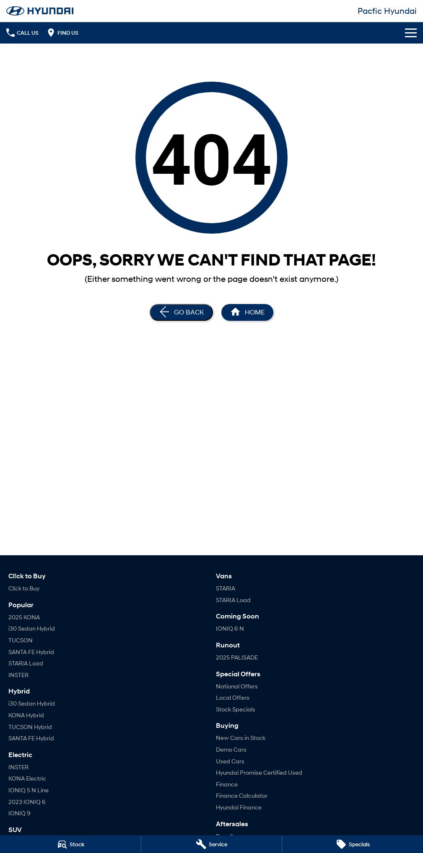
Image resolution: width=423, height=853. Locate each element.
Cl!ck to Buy (23, 588)
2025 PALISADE (237, 657)
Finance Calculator (241, 795)
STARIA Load (25, 663)
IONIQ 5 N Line (28, 790)
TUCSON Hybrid (30, 726)
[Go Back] (181, 312)
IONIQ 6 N (230, 628)
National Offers (237, 686)
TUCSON (20, 640)
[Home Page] (247, 312)
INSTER (18, 674)
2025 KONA (24, 617)
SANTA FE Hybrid (31, 651)
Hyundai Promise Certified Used (259, 772)
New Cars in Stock (240, 737)
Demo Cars (231, 749)
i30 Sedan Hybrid (31, 628)
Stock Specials (235, 709)
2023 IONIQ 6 (27, 801)
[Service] (211, 844)
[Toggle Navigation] (411, 32)
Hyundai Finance (239, 807)
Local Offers (232, 697)
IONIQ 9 (19, 813)
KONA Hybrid (26, 715)
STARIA (225, 588)
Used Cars (230, 761)
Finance (227, 784)
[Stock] (70, 844)
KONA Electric (27, 778)
